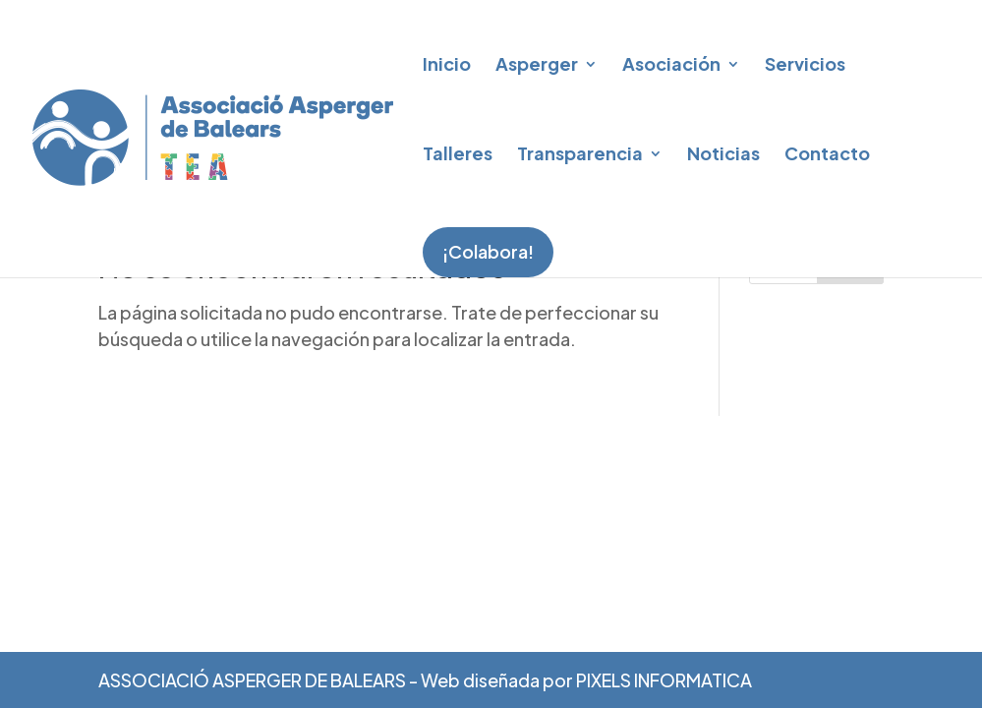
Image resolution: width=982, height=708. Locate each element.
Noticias (723, 153)
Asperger (536, 63)
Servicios (805, 63)
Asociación (671, 63)
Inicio (447, 63)
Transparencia (580, 153)
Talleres (457, 153)
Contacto (827, 153)
